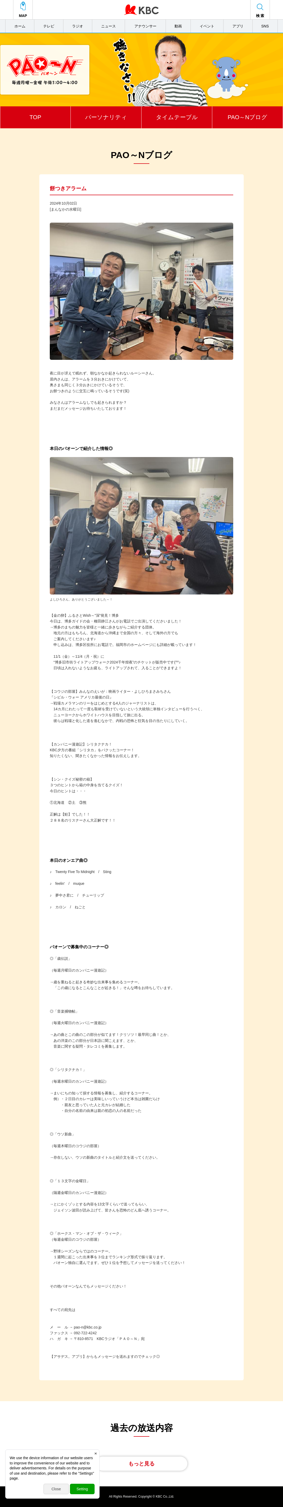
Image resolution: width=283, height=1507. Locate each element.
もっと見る (141, 1463)
